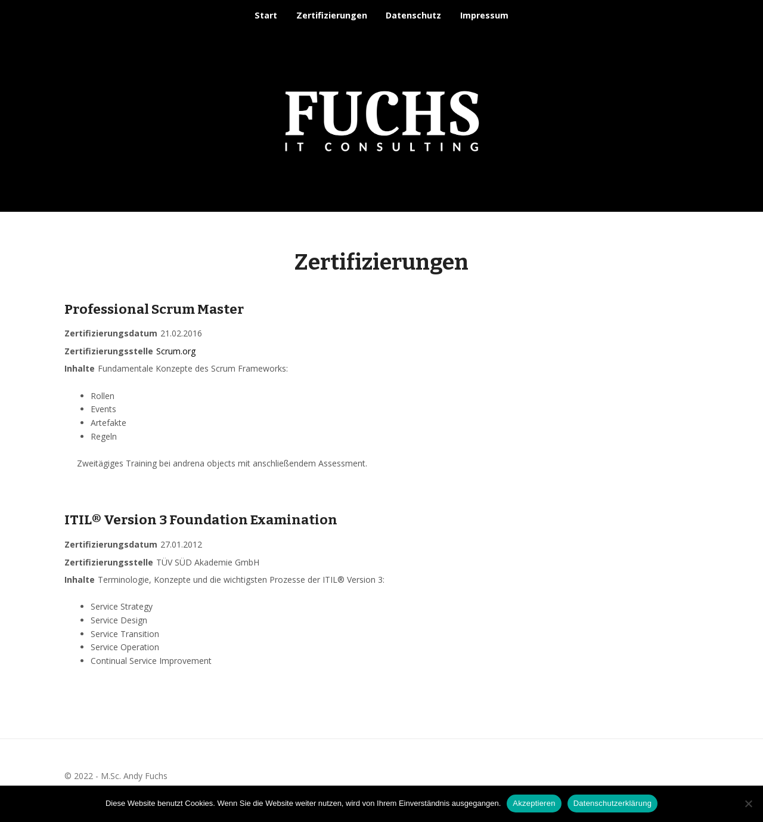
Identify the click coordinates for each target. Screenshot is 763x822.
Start (266, 15)
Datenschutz (413, 15)
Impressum (484, 15)
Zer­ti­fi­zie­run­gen (331, 15)
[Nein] (748, 803)
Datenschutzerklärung (612, 803)
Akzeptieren (534, 803)
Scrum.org (176, 351)
